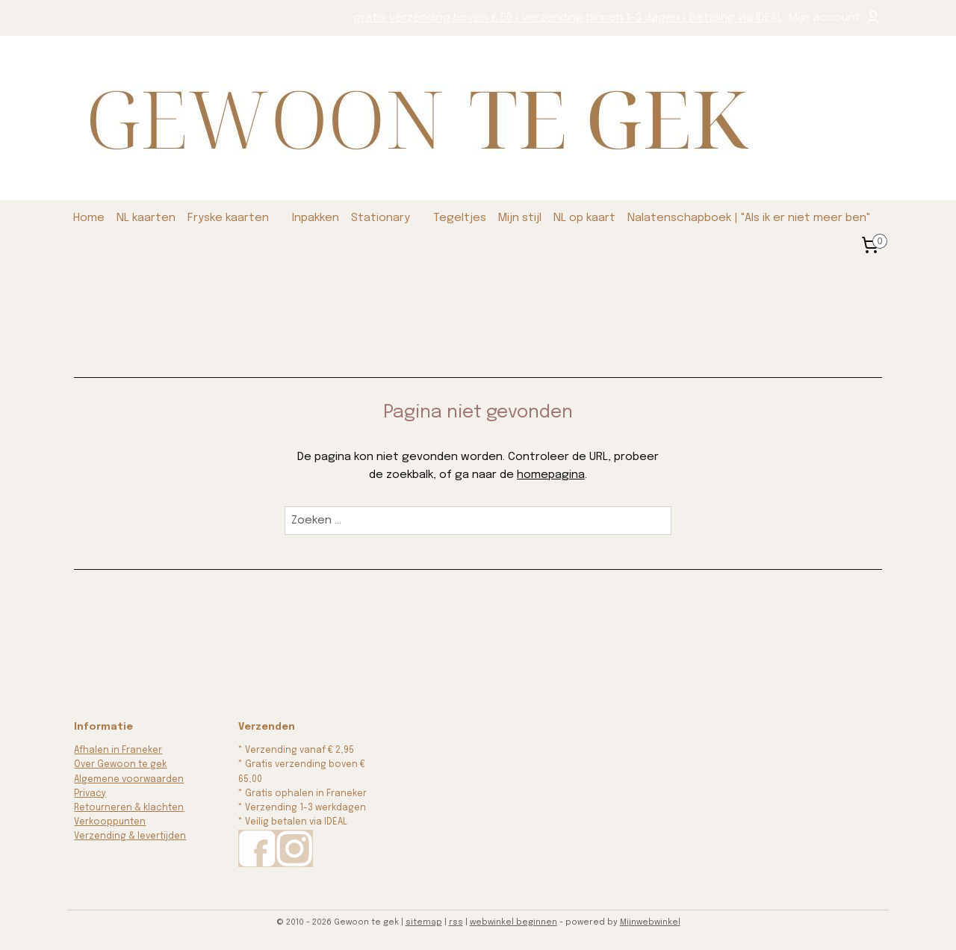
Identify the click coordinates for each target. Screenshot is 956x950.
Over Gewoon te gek (120, 764)
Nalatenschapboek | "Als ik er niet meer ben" (749, 218)
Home (89, 218)
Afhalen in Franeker (118, 750)
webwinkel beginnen (513, 922)
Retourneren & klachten (129, 808)
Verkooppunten (110, 822)
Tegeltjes (459, 218)
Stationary (380, 218)
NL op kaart (584, 218)
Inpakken (315, 218)
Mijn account (835, 18)
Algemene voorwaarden (129, 779)
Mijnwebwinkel (650, 922)
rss (456, 922)
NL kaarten (146, 218)
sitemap (424, 922)
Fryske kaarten (228, 218)
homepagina (551, 475)
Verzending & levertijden (130, 836)
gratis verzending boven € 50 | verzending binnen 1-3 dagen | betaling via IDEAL (568, 18)
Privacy (90, 793)
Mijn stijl (519, 218)
